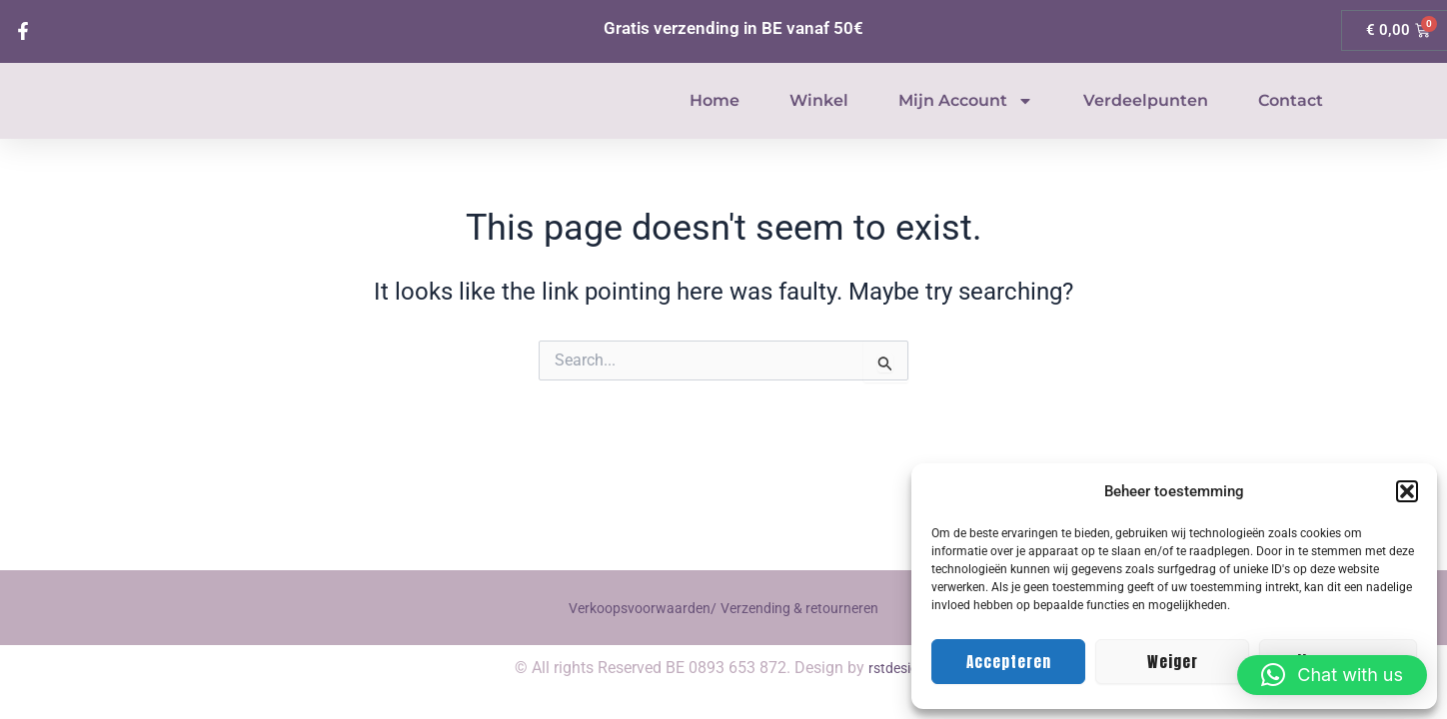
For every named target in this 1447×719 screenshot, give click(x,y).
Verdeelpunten (1145, 122)
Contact (1290, 122)
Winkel (818, 122)
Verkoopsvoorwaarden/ (633, 607)
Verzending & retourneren (808, 607)
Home (714, 122)
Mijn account (965, 123)
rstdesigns (900, 667)
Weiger (1172, 661)
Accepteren (1008, 661)
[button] (1407, 491)
